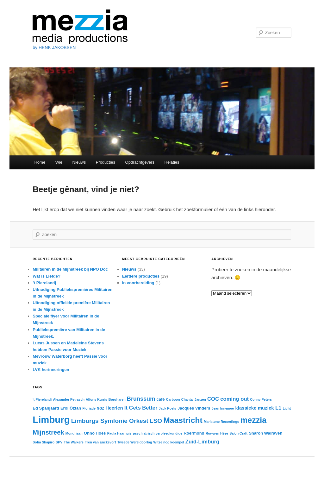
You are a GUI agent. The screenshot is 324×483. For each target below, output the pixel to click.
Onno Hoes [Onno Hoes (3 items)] (95, 433)
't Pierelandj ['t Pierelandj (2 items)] (42, 399)
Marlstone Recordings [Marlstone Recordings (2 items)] (221, 421)
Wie (58, 162)
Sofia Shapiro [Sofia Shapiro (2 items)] (43, 442)
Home (39, 162)
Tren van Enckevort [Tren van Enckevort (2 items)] (100, 442)
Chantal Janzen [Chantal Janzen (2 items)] (193, 399)
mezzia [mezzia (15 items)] (253, 420)
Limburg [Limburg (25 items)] (51, 419)
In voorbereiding (138, 282)
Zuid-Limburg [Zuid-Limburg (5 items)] (202, 442)
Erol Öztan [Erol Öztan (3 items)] (70, 408)
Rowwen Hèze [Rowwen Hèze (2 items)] (217, 433)
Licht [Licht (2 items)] (287, 408)
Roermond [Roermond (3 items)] (194, 433)
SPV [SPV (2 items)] (59, 442)
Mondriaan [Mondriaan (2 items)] (74, 433)
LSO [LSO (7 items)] (156, 420)
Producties (105, 162)
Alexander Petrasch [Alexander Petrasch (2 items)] (68, 399)
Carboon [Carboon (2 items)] (173, 399)
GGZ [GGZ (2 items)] (100, 408)
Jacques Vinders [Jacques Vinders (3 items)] (194, 408)
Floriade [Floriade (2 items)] (88, 408)
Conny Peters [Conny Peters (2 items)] (261, 399)
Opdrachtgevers (140, 162)
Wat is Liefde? (46, 276)
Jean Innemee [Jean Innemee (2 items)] (223, 408)
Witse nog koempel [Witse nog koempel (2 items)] (168, 442)
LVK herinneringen (51, 369)
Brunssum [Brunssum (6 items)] (141, 399)
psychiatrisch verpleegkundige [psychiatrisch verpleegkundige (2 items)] (157, 433)
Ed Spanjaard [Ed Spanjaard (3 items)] (46, 408)
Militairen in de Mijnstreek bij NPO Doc (70, 269)
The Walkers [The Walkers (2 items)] (74, 442)
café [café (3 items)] (160, 399)
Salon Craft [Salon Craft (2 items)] (238, 433)
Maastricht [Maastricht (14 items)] (182, 420)
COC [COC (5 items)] (213, 399)
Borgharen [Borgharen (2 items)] (117, 399)
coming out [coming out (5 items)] (234, 399)
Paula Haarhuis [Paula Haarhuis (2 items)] (119, 433)
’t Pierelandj (44, 282)
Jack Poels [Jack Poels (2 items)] (167, 408)
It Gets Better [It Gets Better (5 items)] (141, 408)
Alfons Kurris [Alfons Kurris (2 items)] (96, 399)
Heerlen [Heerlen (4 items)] (114, 408)
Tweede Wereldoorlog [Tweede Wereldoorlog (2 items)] (134, 442)
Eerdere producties (141, 276)
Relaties (172, 162)
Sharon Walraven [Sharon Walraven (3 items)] (265, 433)
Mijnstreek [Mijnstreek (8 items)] (48, 432)
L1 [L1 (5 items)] (278, 408)
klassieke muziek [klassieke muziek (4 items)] (254, 408)
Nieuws (79, 162)
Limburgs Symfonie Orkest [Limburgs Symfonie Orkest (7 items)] (109, 420)
